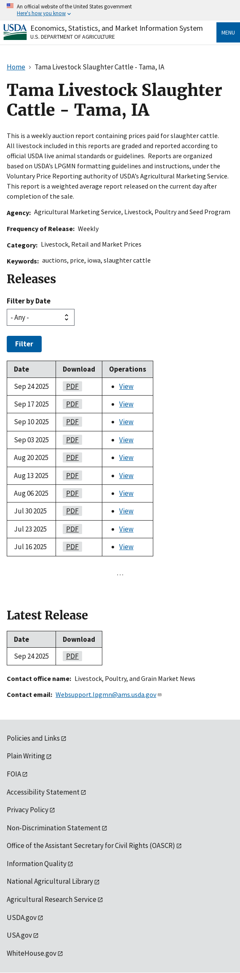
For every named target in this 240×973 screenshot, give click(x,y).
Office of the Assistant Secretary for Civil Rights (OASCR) (91, 845)
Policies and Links (33, 738)
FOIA (14, 774)
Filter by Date (29, 301)
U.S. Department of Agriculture (72, 36)
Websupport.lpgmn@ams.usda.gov (109, 694)
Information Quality (37, 863)
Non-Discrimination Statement (54, 827)
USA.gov (19, 935)
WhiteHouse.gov (31, 953)
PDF (71, 386)
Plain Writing (26, 755)
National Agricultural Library (50, 881)
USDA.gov (22, 917)
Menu (228, 32)
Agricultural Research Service (51, 899)
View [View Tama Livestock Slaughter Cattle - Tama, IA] (126, 386)
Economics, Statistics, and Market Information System (116, 28)
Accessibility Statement (43, 792)
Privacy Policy (27, 809)
